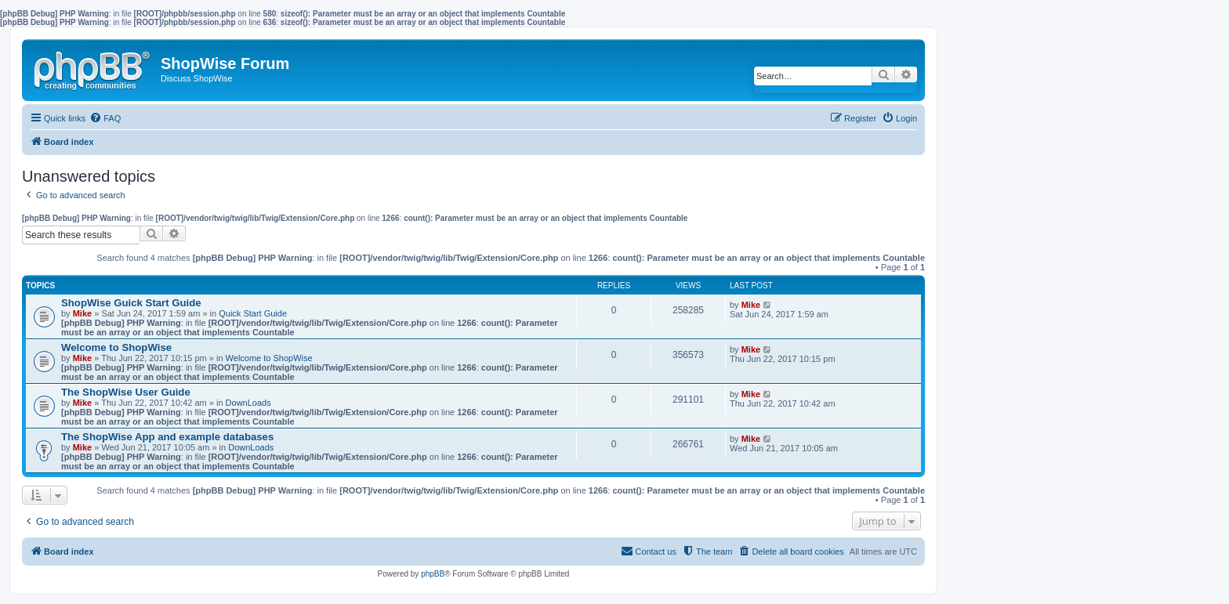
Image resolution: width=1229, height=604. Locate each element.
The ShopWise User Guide (125, 392)
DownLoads (248, 402)
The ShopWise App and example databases (167, 437)
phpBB (432, 574)
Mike (82, 313)
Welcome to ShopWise (116, 347)
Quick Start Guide (253, 313)
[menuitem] (105, 118)
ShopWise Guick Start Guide (131, 303)
